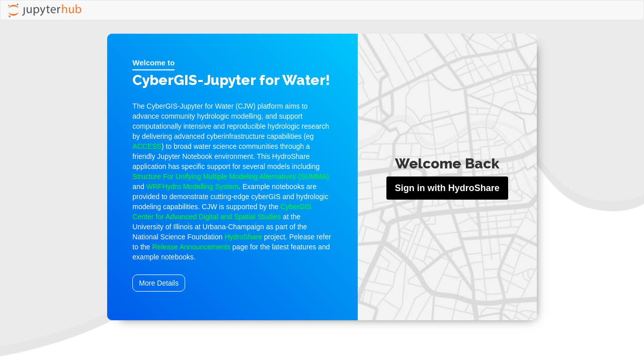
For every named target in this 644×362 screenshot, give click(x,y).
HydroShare (243, 237)
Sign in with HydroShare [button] (447, 188)
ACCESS (147, 146)
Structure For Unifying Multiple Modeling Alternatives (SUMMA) (230, 176)
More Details (159, 283)
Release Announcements (191, 247)
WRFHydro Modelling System (192, 187)
